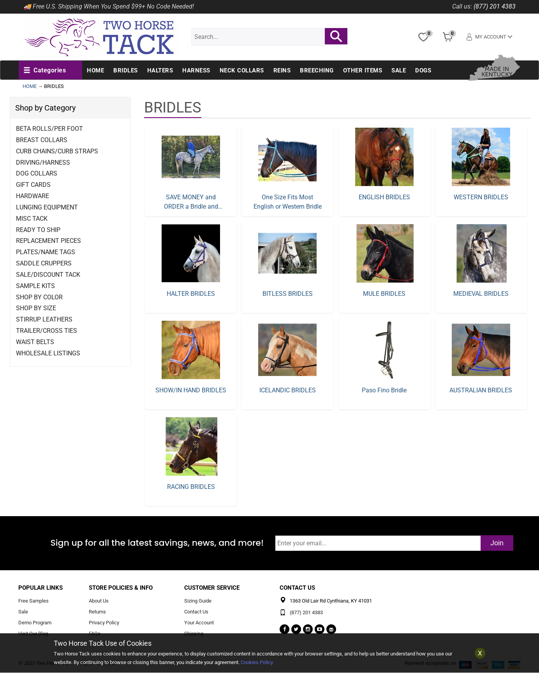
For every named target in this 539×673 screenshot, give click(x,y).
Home (95, 70)
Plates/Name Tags (45, 252)
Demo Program (34, 623)
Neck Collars (242, 70)
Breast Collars (41, 140)
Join (497, 543)
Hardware (32, 196)
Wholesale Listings (48, 353)
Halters (160, 70)
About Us (99, 601)
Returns (97, 612)
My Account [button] (490, 37)
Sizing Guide (197, 601)
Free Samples (33, 601)
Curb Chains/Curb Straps (57, 151)
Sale (398, 70)
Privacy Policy (104, 623)
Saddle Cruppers (44, 263)
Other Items (362, 70)
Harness (196, 70)
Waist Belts (35, 342)
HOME (30, 86)
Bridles (125, 70)
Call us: (462, 6)
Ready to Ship (38, 230)
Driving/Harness (43, 162)
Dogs (423, 70)
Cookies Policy (257, 662)
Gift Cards (33, 184)
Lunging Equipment (47, 207)
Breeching (317, 70)
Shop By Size (36, 308)
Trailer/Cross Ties (46, 330)
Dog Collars (36, 173)
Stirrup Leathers (44, 319)
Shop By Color (39, 297)
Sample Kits (35, 286)
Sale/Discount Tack (48, 274)
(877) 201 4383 (495, 6)
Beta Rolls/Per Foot (49, 128)
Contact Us (196, 612)
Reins (282, 70)
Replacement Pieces (48, 240)
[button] (45, 70)
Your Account (199, 623)
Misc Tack (32, 218)
